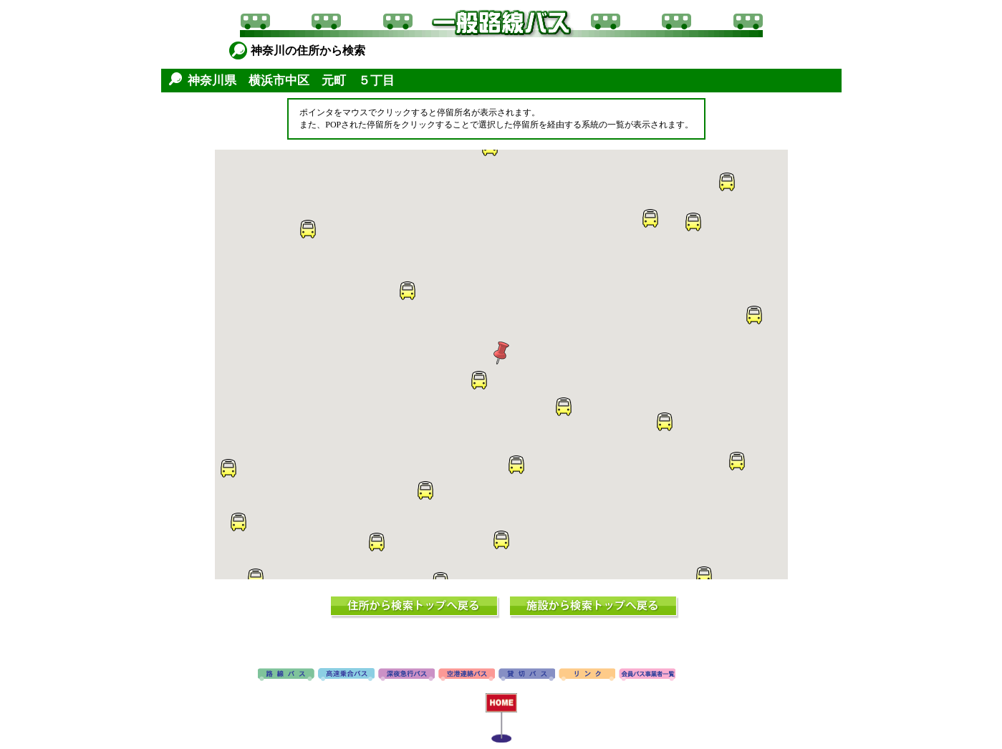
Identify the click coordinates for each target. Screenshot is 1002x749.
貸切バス (526, 675)
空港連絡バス (466, 675)
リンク (587, 675)
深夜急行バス (406, 675)
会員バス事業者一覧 (647, 675)
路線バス (286, 675)
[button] (726, 181)
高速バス (346, 675)
